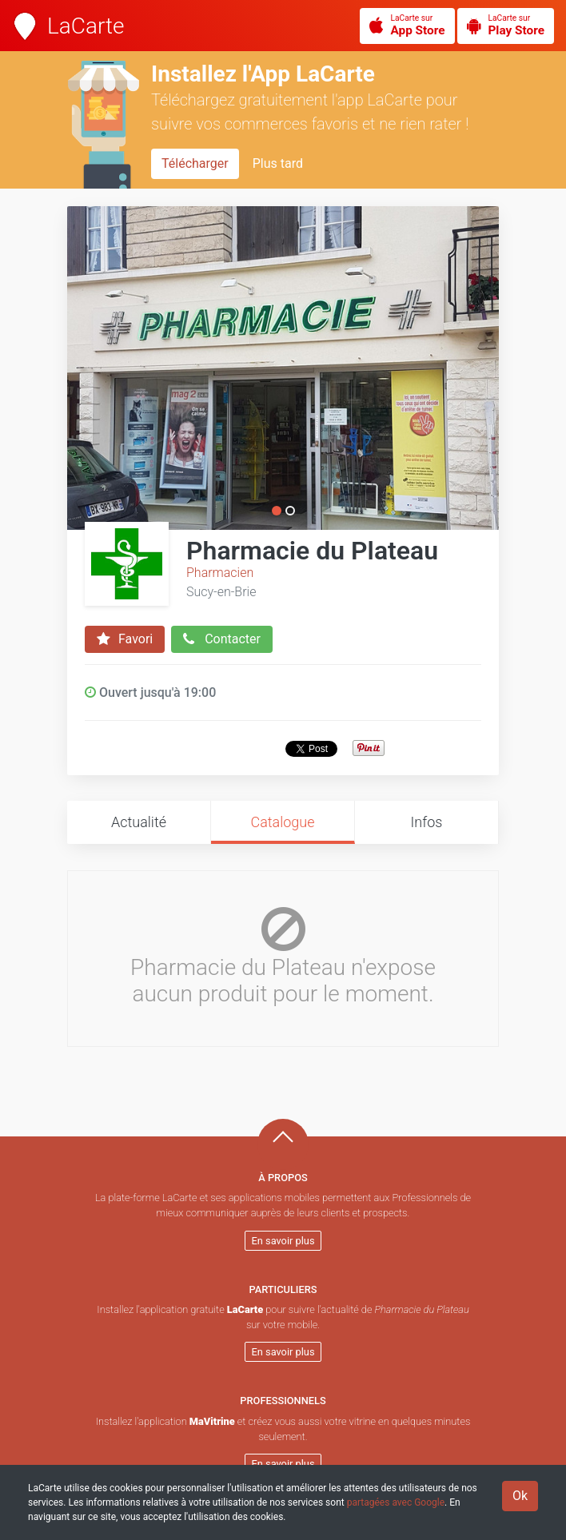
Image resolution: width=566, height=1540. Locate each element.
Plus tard (278, 163)
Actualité (138, 822)
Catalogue (282, 822)
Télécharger (195, 163)
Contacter (222, 639)
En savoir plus (283, 1241)
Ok (520, 1495)
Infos (427, 822)
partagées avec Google (395, 1502)
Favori (125, 639)
